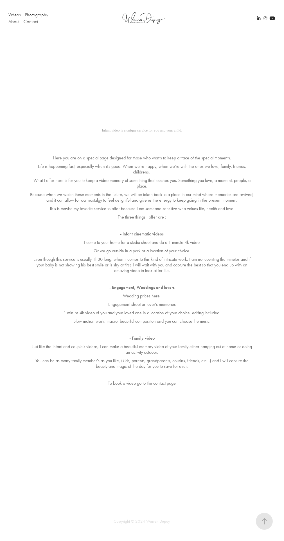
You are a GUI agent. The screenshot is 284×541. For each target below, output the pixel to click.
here (156, 296)
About (13, 21)
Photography (36, 14)
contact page (164, 383)
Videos (14, 14)
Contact (30, 21)
